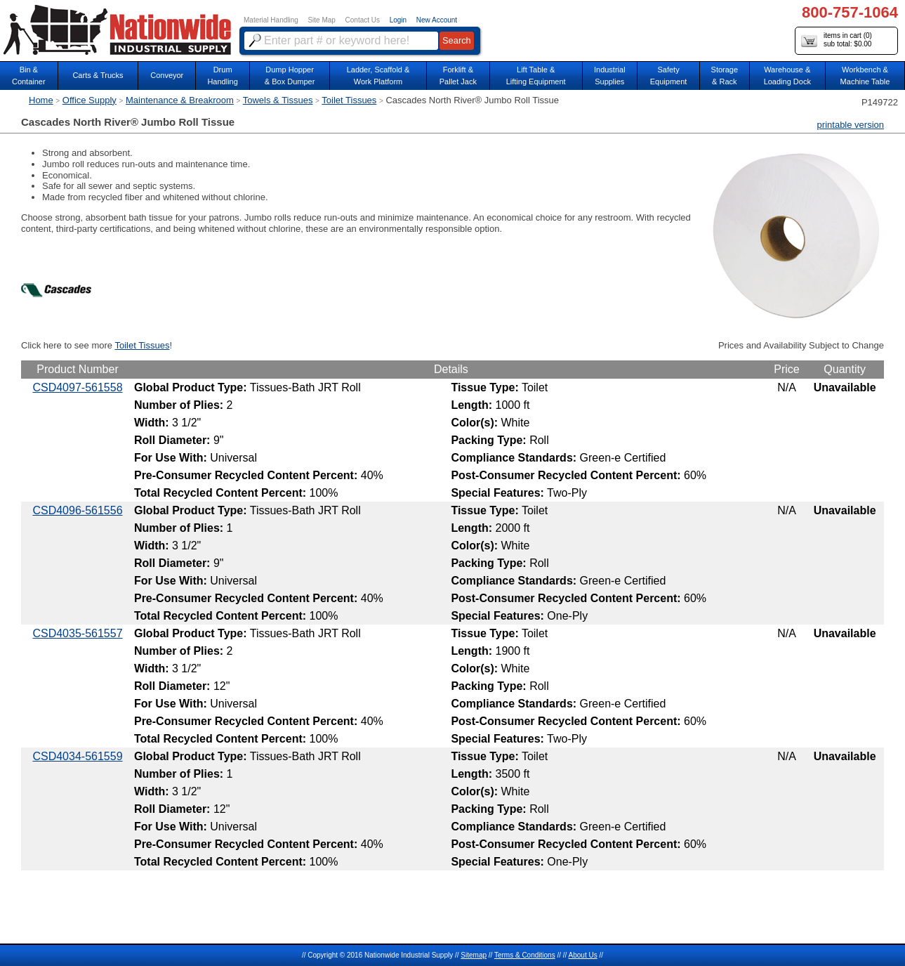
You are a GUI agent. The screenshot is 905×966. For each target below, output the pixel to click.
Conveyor (166, 75)
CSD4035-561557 (77, 633)
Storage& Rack (725, 75)
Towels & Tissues (278, 100)
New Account (436, 20)
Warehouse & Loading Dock (787, 75)
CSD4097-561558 (77, 387)
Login (398, 20)
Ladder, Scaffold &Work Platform (378, 75)
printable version (850, 124)
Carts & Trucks (97, 75)
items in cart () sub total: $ (836, 40)
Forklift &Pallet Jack (458, 75)
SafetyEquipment (668, 75)
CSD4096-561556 (77, 510)
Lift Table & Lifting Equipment (536, 75)
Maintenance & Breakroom (180, 100)
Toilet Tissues (349, 100)
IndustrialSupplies (610, 75)
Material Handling (271, 20)
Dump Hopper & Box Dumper (290, 75)
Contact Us (362, 20)
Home (41, 100)
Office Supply (89, 100)
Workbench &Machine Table (865, 75)
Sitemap (474, 955)
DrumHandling (222, 75)
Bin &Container (29, 75)
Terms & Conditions (524, 955)
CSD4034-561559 (77, 756)
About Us (583, 955)
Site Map (321, 20)
